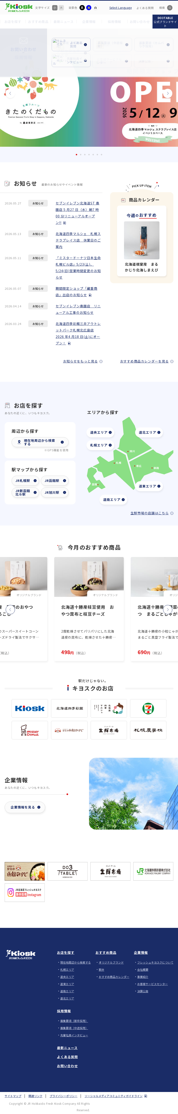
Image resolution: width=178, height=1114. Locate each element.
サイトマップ (13, 1096)
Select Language (120, 8)
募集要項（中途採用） (74, 1028)
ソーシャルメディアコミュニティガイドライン (114, 1096)
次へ (164, 91)
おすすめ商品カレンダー (114, 977)
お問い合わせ (67, 1065)
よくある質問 (145, 8)
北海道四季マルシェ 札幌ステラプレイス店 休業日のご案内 (78, 240)
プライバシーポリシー (63, 1096)
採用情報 (64, 1011)
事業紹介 (142, 977)
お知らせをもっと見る (80, 361)
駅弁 (101, 969)
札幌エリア (99, 445)
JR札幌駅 (22, 480)
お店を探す (65, 952)
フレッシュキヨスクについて (155, 962)
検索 (162, 8)
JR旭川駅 (51, 492)
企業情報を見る (23, 807)
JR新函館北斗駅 (22, 492)
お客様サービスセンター (152, 984)
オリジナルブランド (111, 962)
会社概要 (142, 969)
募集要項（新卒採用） (74, 1021)
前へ (13, 91)
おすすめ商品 (105, 952)
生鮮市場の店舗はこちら (149, 513)
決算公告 (142, 991)
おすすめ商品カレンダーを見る (144, 361)
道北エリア (147, 432)
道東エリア (147, 486)
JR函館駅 (51, 480)
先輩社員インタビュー (74, 1035)
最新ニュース (67, 1047)
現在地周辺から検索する (75, 962)
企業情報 (141, 952)
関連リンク (35, 1096)
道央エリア (99, 432)
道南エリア (112, 499)
